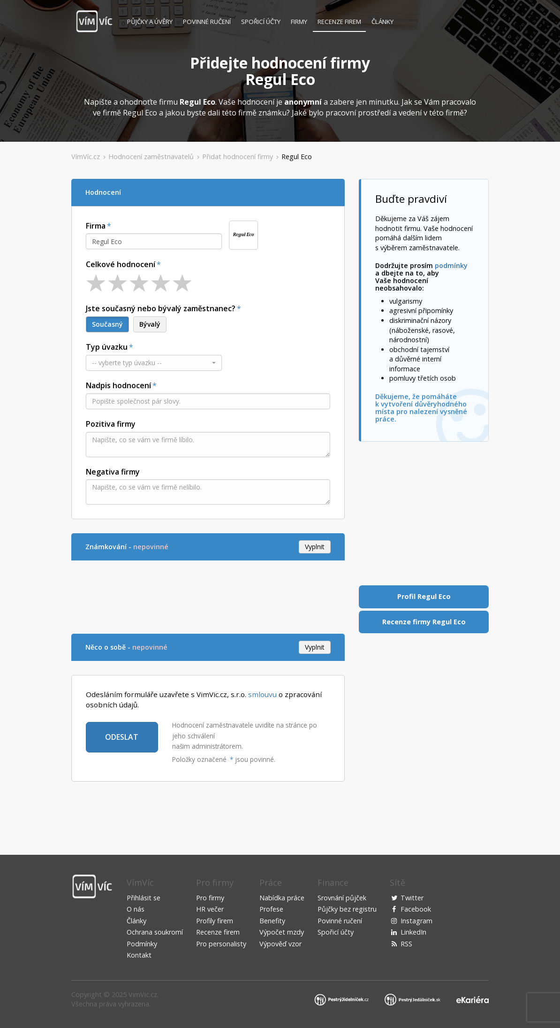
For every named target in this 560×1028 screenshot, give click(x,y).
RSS (406, 943)
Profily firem (214, 920)
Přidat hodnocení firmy (237, 156)
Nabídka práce (281, 897)
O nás (135, 909)
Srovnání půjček (342, 897)
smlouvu (262, 694)
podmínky (451, 265)
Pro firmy (210, 897)
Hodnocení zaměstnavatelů (151, 156)
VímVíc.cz (85, 156)
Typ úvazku (107, 347)
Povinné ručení (207, 21)
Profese (271, 909)
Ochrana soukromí (155, 932)
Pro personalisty (221, 943)
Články (382, 21)
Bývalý (149, 324)
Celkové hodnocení (120, 264)
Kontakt (139, 955)
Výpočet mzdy (281, 932)
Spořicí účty (260, 21)
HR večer (210, 909)
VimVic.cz (143, 994)
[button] (154, 363)
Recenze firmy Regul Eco (424, 621)
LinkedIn (413, 932)
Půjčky (150, 21)
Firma (96, 226)
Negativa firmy (113, 472)
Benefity (272, 920)
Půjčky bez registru (347, 909)
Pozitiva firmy (111, 424)
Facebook (416, 909)
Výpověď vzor (280, 943)
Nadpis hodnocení (118, 385)
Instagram (416, 920)
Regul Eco (296, 156)
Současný (107, 324)
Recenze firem (339, 21)
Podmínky (142, 943)
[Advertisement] (242, 596)
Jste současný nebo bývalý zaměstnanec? (160, 308)
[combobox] (154, 241)
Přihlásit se (143, 897)
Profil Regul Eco (424, 596)
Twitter (412, 897)
